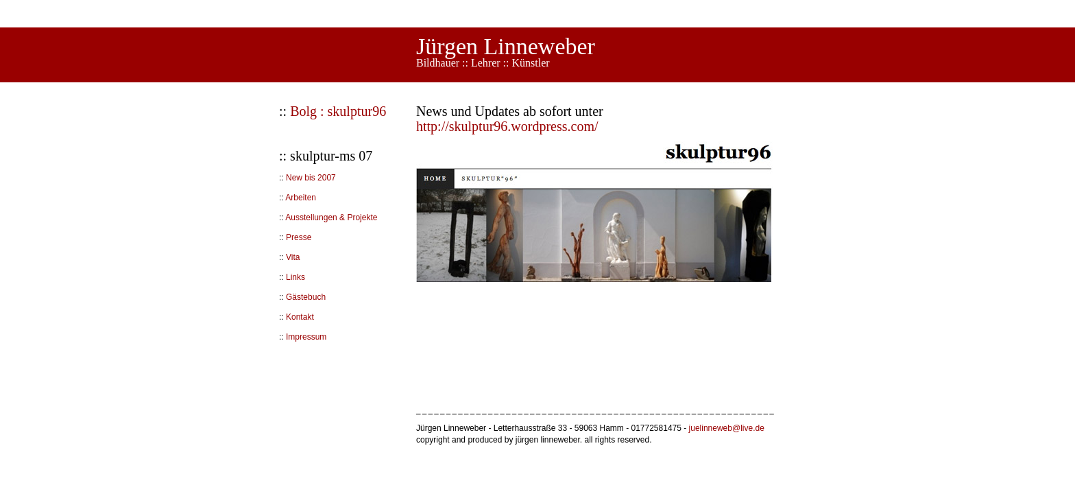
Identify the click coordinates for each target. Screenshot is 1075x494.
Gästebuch (306, 297)
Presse (298, 237)
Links (295, 277)
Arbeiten (300, 197)
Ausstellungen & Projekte (331, 217)
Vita (293, 257)
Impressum (306, 337)
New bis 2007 (311, 178)
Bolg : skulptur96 (338, 111)
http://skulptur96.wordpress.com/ (507, 126)
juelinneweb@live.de (726, 428)
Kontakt (300, 317)
